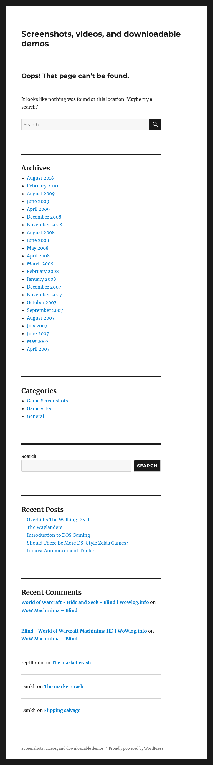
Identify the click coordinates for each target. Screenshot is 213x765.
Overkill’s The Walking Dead (58, 519)
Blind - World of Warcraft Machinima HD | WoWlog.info (84, 631)
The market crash (71, 662)
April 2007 (38, 349)
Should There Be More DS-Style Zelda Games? (77, 543)
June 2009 (38, 201)
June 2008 (38, 240)
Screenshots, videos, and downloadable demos (62, 748)
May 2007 (37, 341)
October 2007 (41, 302)
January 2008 (41, 279)
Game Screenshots (47, 400)
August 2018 (40, 178)
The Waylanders (44, 527)
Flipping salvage (62, 710)
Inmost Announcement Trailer (60, 550)
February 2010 (42, 186)
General (35, 416)
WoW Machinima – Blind (49, 610)
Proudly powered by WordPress (136, 748)
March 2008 (40, 263)
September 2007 (45, 310)
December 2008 (44, 217)
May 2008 (38, 248)
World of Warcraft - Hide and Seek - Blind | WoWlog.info (85, 602)
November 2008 (44, 224)
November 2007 (44, 294)
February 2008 (43, 271)
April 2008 (38, 256)
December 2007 (44, 287)
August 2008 (41, 232)
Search (29, 456)
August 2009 (41, 193)
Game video (40, 408)
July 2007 (37, 325)
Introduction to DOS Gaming (58, 535)
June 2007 (38, 333)
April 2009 (38, 209)
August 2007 (40, 318)
